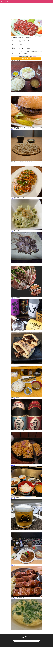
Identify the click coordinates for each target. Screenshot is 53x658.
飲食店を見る (13, 198)
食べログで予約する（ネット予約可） (26, 58)
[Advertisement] (26, 10)
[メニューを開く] (50, 1)
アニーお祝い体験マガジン (5, 1)
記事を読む (12, 129)
